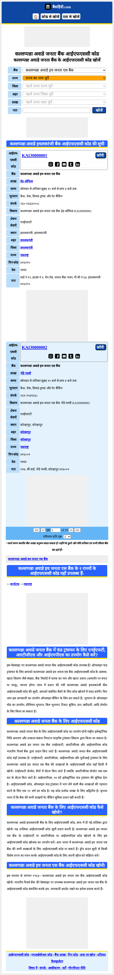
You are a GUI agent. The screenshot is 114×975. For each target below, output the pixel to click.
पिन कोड (73, 954)
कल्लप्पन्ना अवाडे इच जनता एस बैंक (28, 559)
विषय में (33, 968)
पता (15, 110)
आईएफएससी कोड (18, 954)
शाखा (15, 102)
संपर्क (43, 968)
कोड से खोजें (50, 17)
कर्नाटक (14, 584)
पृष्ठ (48, 530)
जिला (15, 86)
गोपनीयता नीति (76, 968)
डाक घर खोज (87, 954)
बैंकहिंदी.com (61, 7)
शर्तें (64, 968)
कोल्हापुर (25, 432)
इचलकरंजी (26, 240)
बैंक (15, 70)
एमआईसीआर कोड (41, 954)
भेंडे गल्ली (25, 373)
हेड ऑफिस (26, 181)
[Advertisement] (57, 36)
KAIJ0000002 (34, 347)
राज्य (15, 78)
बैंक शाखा (60, 954)
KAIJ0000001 (34, 155)
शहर (15, 94)
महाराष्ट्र (24, 255)
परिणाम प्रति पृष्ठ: (53, 536)
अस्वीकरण (54, 968)
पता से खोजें (71, 17)
